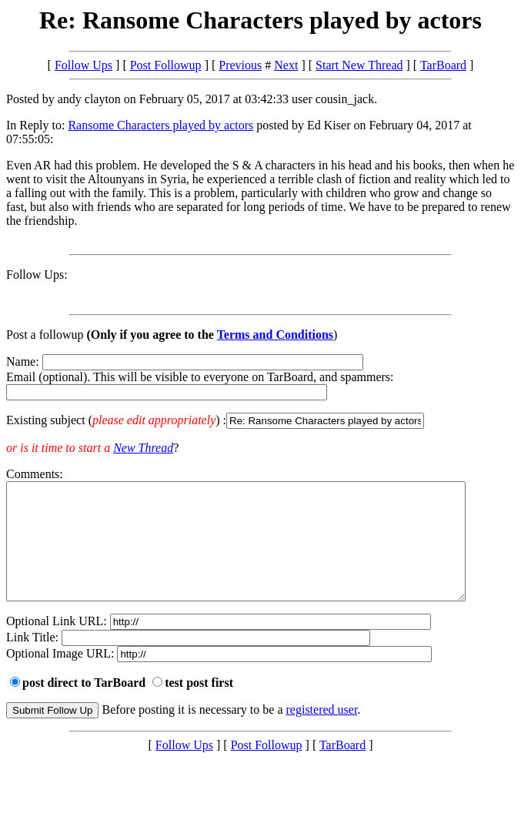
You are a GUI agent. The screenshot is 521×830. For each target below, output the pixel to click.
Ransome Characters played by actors (160, 125)
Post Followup (166, 65)
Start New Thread (359, 65)
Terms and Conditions (275, 334)
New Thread (143, 447)
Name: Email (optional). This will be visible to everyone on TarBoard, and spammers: (260, 392)
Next (286, 65)
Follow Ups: (37, 274)
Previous (240, 65)
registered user (322, 732)
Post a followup (44, 334)
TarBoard (443, 65)
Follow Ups (83, 65)
